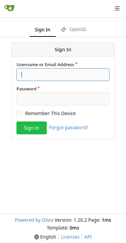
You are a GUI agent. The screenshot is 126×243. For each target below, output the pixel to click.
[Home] (9, 8)
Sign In (42, 29)
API (88, 237)
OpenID (74, 29)
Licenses (70, 237)
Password (26, 89)
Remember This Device (50, 113)
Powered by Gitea (34, 220)
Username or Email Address (45, 64)
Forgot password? (68, 127)
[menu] (45, 237)
